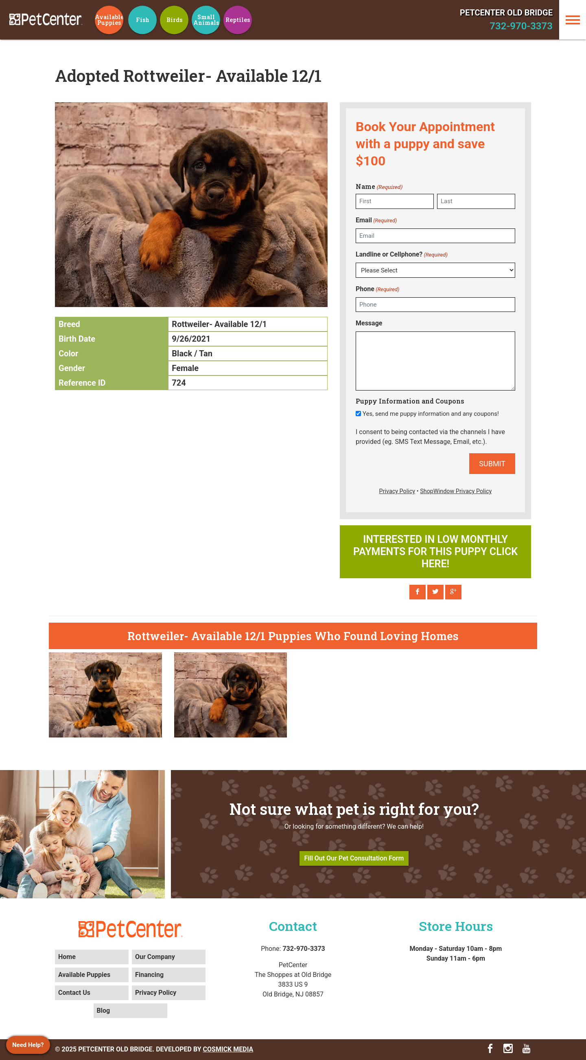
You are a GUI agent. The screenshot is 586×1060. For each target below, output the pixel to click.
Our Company (155, 957)
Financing (149, 975)
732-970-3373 (521, 26)
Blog (103, 1010)
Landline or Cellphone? (402, 254)
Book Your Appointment (425, 126)
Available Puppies (84, 975)
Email (376, 220)
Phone (377, 289)
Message (369, 323)
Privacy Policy (155, 992)
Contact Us (74, 992)
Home (67, 957)
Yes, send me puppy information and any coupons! (431, 413)
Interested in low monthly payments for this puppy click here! (435, 551)
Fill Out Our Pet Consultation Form (354, 858)
